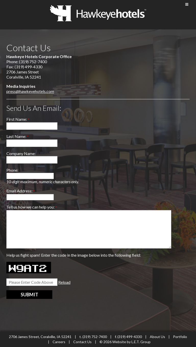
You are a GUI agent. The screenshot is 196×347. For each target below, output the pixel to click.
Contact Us (82, 342)
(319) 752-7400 (94, 336)
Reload (64, 282)
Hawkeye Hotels (98, 13)
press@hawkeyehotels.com (30, 91)
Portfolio (180, 336)
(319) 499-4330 (129, 336)
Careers (59, 342)
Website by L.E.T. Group (131, 342)
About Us (157, 336)
